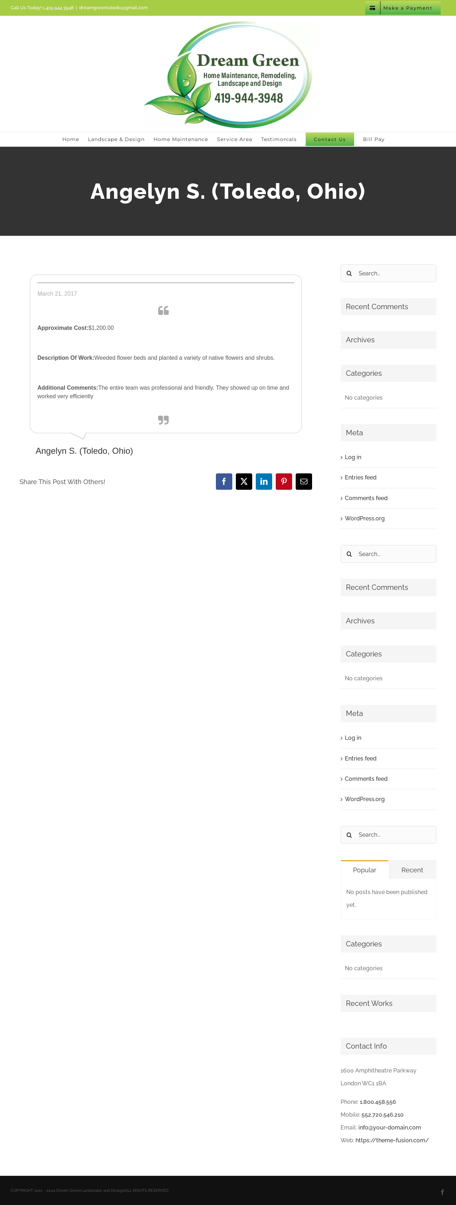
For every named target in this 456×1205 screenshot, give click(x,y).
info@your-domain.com (389, 1127)
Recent (412, 870)
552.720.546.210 (383, 1114)
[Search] (349, 273)
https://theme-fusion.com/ (392, 1140)
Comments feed (366, 498)
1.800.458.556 (378, 1101)
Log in (353, 457)
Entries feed (361, 477)
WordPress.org (365, 518)
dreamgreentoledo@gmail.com (113, 7)
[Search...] (388, 273)
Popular (364, 870)
